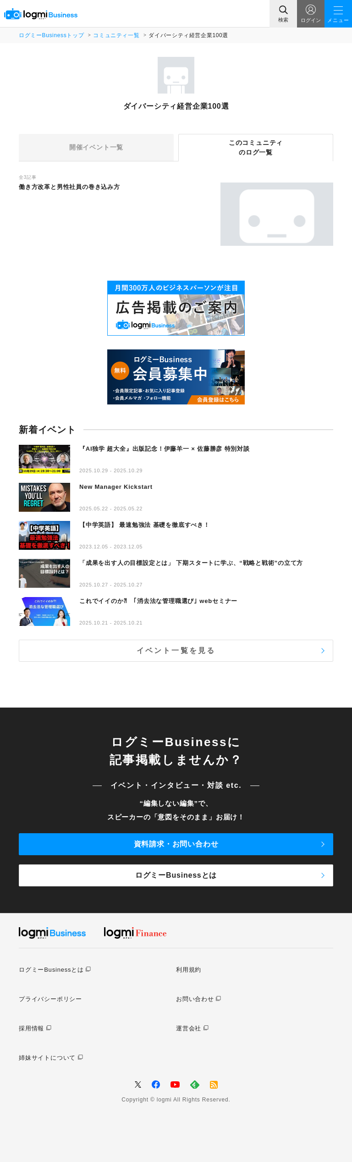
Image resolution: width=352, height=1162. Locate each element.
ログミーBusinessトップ (51, 35)
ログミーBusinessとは (176, 875)
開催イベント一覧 (96, 147)
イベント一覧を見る (176, 650)
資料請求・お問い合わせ (176, 844)
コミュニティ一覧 (116, 35)
